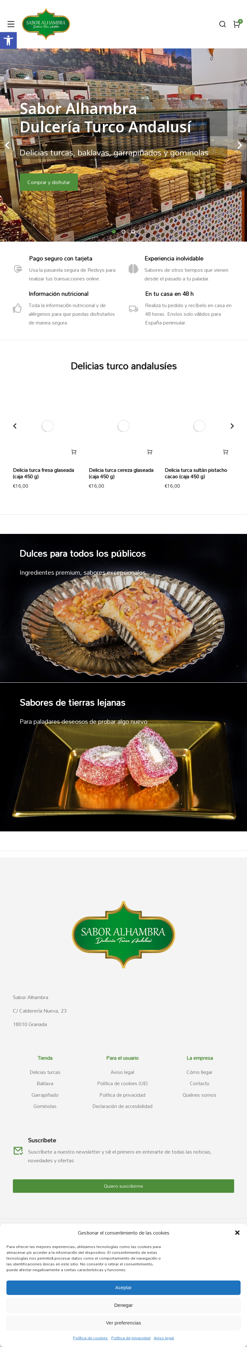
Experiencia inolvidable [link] (176, 258)
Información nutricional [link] (59, 293)
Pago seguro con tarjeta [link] (61, 258)
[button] (237, 1232)
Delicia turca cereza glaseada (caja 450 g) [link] (121, 473)
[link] (8, 40)
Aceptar (123, 1287)
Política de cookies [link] (90, 1338)
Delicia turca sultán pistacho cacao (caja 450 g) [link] (196, 473)
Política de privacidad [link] (131, 1338)
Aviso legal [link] (164, 1338)
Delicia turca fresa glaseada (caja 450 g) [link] (43, 473)
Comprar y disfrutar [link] (48, 182)
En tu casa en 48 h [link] (171, 293)
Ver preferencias (123, 1322)
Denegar (123, 1305)
